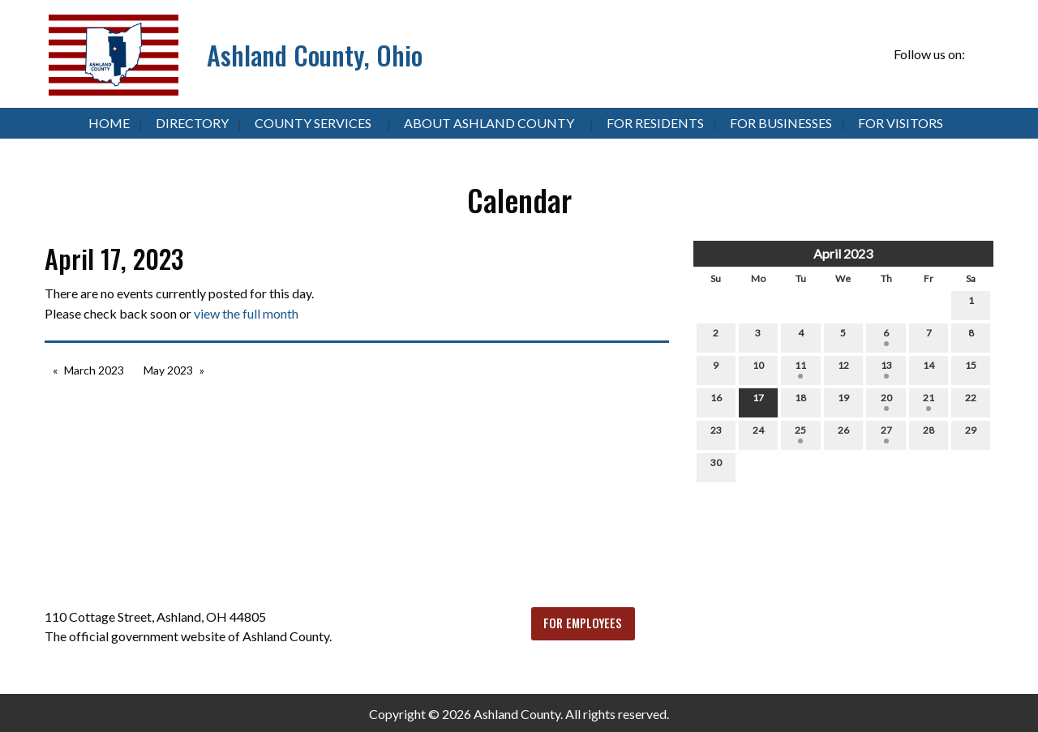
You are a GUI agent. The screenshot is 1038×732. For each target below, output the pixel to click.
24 (758, 433)
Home (109, 123)
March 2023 (94, 370)
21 (928, 401)
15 (970, 369)
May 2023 (168, 370)
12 (843, 369)
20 (886, 401)
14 (928, 369)
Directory (192, 123)
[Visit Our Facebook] (980, 55)
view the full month (246, 313)
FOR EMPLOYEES (582, 622)
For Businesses (781, 123)
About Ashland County (489, 123)
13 (886, 369)
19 (843, 401)
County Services (313, 123)
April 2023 (843, 253)
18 (800, 401)
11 (800, 369)
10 (758, 369)
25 (800, 433)
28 (928, 433)
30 (716, 466)
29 (970, 433)
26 (843, 433)
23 (716, 433)
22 (970, 401)
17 (758, 401)
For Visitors (900, 123)
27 (886, 433)
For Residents (655, 123)
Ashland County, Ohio (314, 55)
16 (716, 401)
